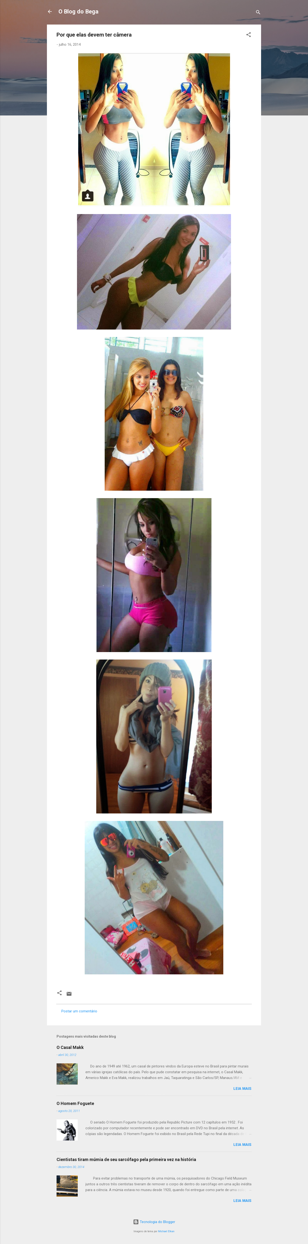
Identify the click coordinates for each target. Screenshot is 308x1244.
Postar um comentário (79, 1011)
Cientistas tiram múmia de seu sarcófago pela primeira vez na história (126, 1159)
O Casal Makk (70, 1047)
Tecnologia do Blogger (154, 1222)
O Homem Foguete (75, 1103)
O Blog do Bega (78, 11)
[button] (248, 35)
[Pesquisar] (258, 13)
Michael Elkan (166, 1231)
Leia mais (242, 1088)
